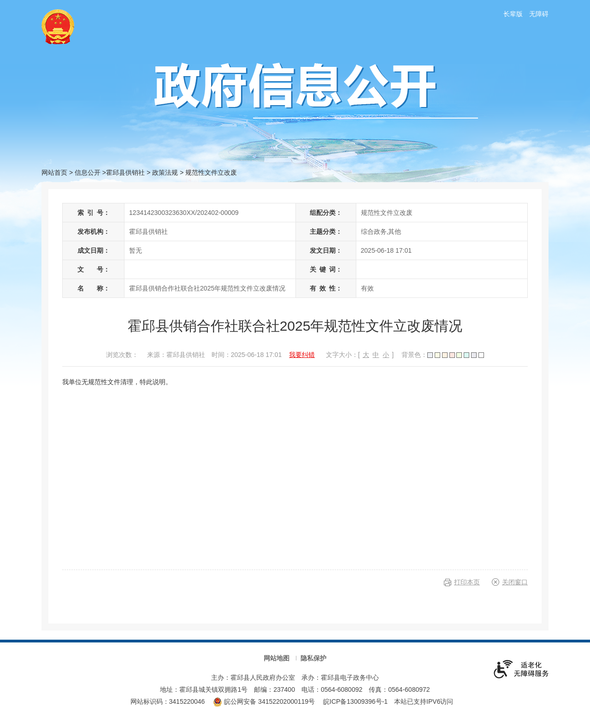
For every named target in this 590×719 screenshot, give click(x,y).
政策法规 (165, 172)
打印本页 (467, 582)
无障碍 (539, 14)
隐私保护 (313, 658)
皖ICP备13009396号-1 (355, 701)
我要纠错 (302, 354)
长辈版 (513, 14)
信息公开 (87, 172)
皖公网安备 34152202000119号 (264, 701)
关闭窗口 (515, 582)
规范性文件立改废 (211, 172)
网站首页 (54, 172)
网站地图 (276, 658)
